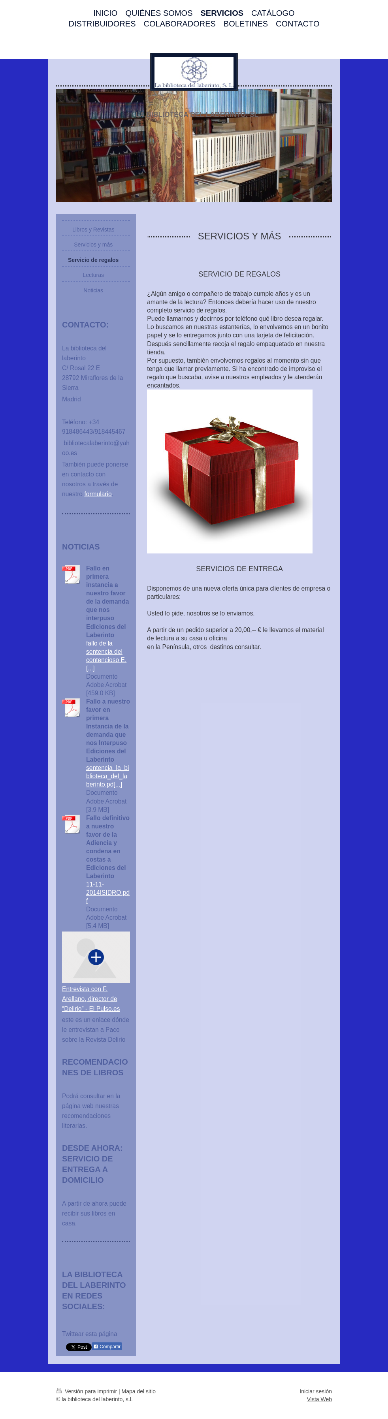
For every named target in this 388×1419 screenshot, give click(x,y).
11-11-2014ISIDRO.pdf (108, 892)
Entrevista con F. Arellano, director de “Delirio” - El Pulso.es (91, 999)
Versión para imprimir (87, 1391)
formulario (97, 494)
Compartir (107, 1346)
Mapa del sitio (139, 1391)
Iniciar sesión (315, 1391)
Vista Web (319, 1399)
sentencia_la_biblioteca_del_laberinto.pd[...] (107, 776)
